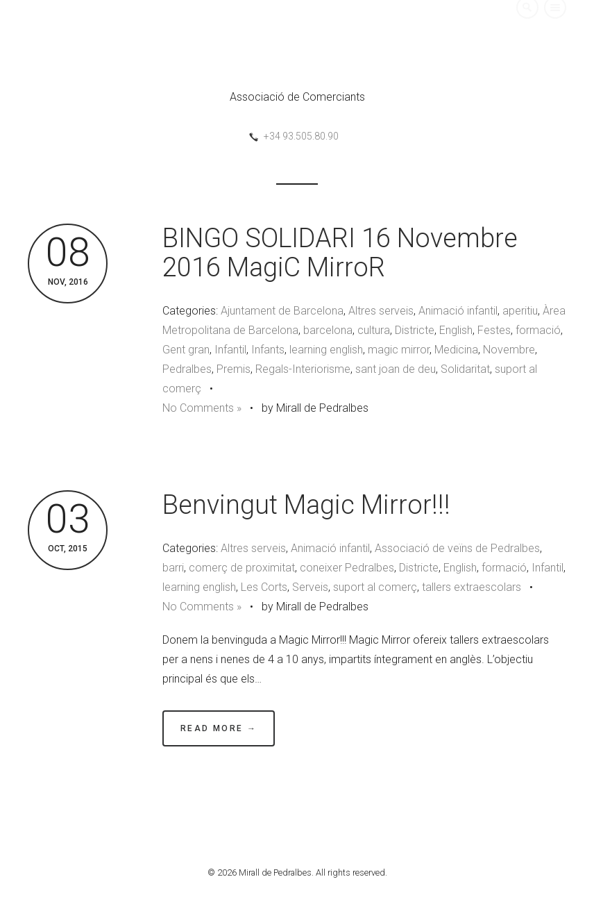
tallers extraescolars (471, 587)
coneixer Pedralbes (347, 567)
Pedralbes (187, 369)
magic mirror (399, 349)
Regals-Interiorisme (302, 369)
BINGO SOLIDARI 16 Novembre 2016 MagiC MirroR (340, 253)
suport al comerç (375, 587)
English (456, 330)
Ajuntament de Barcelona (282, 310)
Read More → (218, 728)
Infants (268, 349)
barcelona (328, 330)
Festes (494, 330)
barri (173, 567)
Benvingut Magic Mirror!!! (306, 505)
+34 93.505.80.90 (301, 136)
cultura (373, 330)
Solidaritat (465, 369)
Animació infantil (458, 310)
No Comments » (201, 408)
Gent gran (186, 349)
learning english (326, 349)
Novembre (509, 349)
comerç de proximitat (242, 567)
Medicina (456, 349)
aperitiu (520, 310)
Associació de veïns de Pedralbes (457, 548)
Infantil (230, 349)
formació (538, 330)
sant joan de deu (395, 369)
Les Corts (264, 587)
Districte (414, 330)
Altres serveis (381, 310)
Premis (234, 369)
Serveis (310, 587)
